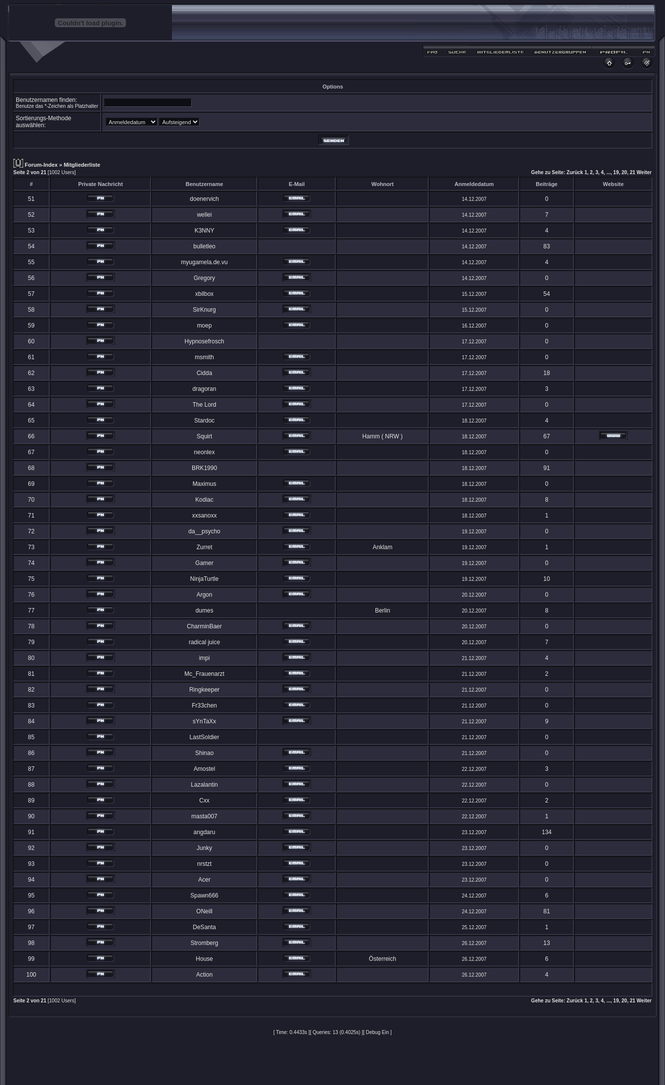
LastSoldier (204, 737)
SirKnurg (204, 309)
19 (616, 172)
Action (204, 974)
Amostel (204, 768)
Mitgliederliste (82, 165)
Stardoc (204, 420)
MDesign (367, 1066)
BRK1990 (204, 468)
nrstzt (204, 863)
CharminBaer (204, 626)
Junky (204, 848)
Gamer (204, 563)
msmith (204, 357)
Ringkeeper (204, 689)
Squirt (204, 436)
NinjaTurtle (204, 578)
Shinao (204, 753)
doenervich (204, 198)
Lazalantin (204, 784)
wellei (204, 214)
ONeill (204, 911)
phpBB (315, 1060)
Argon (204, 594)
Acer (204, 879)
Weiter (644, 172)
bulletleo (204, 246)
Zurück (575, 172)
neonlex (204, 452)
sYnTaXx (204, 721)
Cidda (204, 373)
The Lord (204, 404)
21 (632, 172)
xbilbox (204, 293)
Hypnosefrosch (204, 341)
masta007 (204, 816)
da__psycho (204, 531)
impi (204, 658)
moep (204, 325)
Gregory (204, 278)
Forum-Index (41, 165)
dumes (204, 610)
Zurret (204, 547)
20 (624, 172)
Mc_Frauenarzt (204, 673)
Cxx (204, 800)
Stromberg (204, 943)
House (204, 958)
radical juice (204, 642)
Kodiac (204, 499)
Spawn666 (204, 895)
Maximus (204, 483)
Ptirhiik (325, 1071)
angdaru (204, 832)
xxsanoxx (204, 515)
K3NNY (204, 230)
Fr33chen (204, 705)
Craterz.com (427, 1071)
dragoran (204, 388)
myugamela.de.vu (204, 262)
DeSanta (204, 927)
